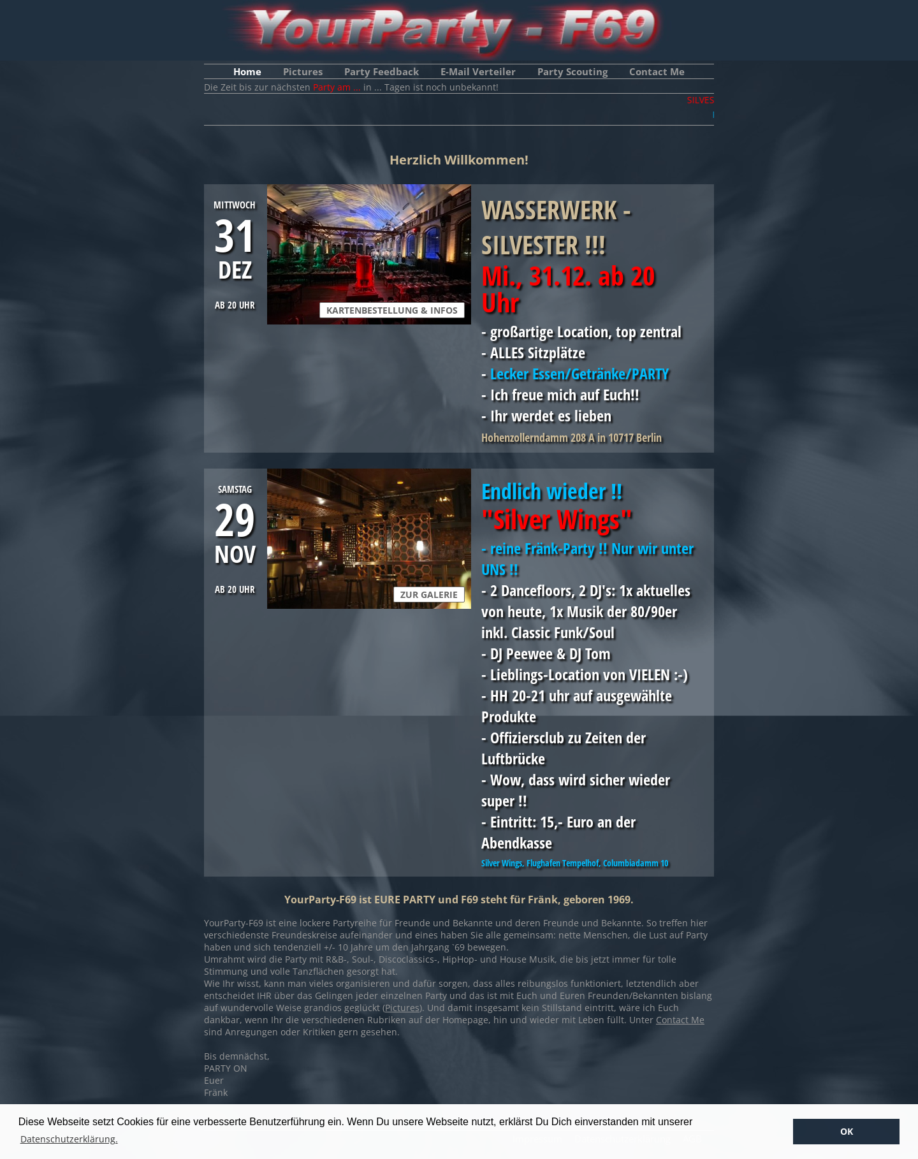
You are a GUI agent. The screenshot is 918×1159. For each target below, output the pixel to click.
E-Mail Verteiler (478, 71)
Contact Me (657, 71)
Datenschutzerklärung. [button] (69, 1139)
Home (247, 71)
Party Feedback (381, 71)
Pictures (303, 71)
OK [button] (846, 1131)
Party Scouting (572, 71)
